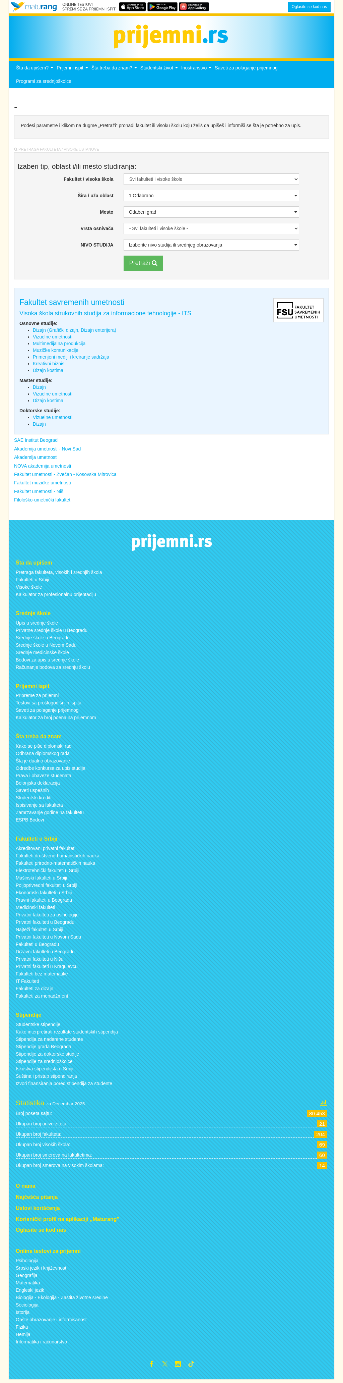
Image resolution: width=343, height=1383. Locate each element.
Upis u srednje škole (37, 625)
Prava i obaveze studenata (43, 778)
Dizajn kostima (48, 372)
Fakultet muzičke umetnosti (42, 484)
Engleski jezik (30, 1292)
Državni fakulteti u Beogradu (45, 954)
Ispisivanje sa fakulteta (39, 807)
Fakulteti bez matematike (42, 976)
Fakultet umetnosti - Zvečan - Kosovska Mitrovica (65, 476)
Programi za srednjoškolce (43, 83)
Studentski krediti (34, 800)
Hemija (23, 1336)
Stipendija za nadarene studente (49, 1041)
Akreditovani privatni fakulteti (45, 850)
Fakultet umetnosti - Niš (38, 493)
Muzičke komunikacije (55, 352)
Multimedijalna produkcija (59, 345)
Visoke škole (29, 589)
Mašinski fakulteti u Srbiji (41, 880)
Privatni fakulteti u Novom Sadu (48, 939)
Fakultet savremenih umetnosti (71, 304)
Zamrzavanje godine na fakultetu (50, 814)
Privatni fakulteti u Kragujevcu (46, 968)
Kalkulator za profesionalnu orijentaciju (56, 596)
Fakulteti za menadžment (42, 998)
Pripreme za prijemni (37, 697)
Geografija (27, 1277)
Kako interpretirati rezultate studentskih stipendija (67, 1033)
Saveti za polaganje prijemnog (246, 69)
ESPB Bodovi (30, 822)
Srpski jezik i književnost (41, 1270)
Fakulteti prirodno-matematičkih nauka (55, 865)
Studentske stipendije (38, 1026)
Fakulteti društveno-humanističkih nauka (57, 858)
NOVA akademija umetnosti (42, 467)
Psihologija (27, 1263)
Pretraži (143, 265)
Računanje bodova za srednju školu (53, 669)
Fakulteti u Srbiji (32, 581)
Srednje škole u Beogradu (43, 639)
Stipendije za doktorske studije (47, 1056)
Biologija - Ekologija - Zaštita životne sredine (62, 1299)
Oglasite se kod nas (309, 6)
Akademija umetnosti (36, 459)
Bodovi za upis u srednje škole (47, 661)
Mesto (106, 214)
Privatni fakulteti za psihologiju (47, 917)
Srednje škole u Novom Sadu (46, 647)
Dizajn (39, 389)
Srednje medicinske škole (42, 654)
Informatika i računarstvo (41, 1344)
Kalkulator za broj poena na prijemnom (56, 719)
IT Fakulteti (27, 983)
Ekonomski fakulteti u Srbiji (44, 895)
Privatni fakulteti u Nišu (39, 961)
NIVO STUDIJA (97, 247)
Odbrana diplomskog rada (43, 755)
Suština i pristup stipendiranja (46, 1078)
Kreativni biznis (48, 365)
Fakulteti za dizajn (34, 991)
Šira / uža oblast (96, 197)
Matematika (28, 1285)
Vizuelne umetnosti (52, 338)
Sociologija (27, 1307)
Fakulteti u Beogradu (37, 946)
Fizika (22, 1329)
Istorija (22, 1314)
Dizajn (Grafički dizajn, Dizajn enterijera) (74, 332)
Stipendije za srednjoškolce (44, 1063)
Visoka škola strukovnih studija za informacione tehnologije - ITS (105, 315)
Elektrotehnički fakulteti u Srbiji (47, 872)
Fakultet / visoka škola (89, 181)
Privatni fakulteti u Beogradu (45, 924)
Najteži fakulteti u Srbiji (39, 931)
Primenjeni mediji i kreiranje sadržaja (71, 359)
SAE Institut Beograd (36, 442)
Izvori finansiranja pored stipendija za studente (64, 1085)
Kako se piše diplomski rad (44, 748)
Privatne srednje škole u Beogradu (51, 632)
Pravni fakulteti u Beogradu (44, 902)
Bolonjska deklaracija (38, 785)
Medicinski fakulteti (35, 909)
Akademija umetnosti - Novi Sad (47, 450)
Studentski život (160, 71)
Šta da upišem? (35, 71)
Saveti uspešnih (32, 792)
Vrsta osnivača (97, 230)
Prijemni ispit (73, 71)
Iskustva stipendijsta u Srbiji (44, 1070)
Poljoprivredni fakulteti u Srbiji (46, 887)
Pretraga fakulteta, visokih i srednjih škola (59, 574)
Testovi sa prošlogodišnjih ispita (48, 705)
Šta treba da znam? (115, 71)
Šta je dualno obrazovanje (43, 763)
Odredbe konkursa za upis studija (50, 770)
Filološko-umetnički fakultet (42, 501)
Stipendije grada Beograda (43, 1048)
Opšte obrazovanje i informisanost (51, 1322)
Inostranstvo (197, 71)
